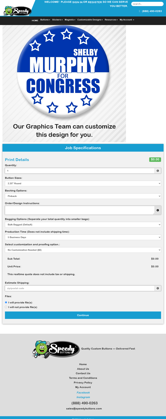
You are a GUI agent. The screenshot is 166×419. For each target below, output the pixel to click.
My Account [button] (127, 19)
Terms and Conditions (83, 377)
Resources (111, 19)
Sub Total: (13, 258)
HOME (35, 20)
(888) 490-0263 (83, 403)
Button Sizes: (13, 177)
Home (83, 364)
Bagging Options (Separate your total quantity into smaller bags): (47, 218)
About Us (83, 368)
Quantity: (11, 165)
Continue (83, 315)
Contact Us (83, 373)
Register (95, 2)
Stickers (57, 19)
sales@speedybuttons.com (83, 408)
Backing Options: (16, 190)
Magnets (70, 19)
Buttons (45, 19)
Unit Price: (14, 266)
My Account (83, 387)
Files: (8, 296)
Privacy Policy (83, 382)
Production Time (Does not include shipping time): (37, 231)
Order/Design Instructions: (22, 203)
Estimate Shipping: (17, 282)
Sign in (77, 2)
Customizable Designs (90, 19)
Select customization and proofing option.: (32, 244)
